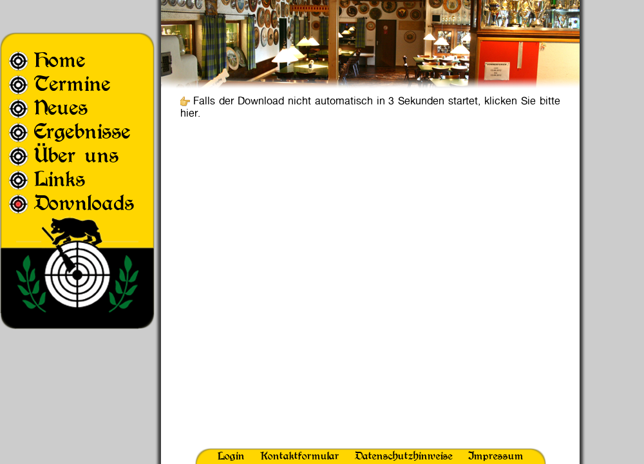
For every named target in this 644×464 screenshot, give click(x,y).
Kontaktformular (299, 456)
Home (60, 60)
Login (231, 456)
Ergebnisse (82, 131)
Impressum (496, 456)
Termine (72, 83)
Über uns (76, 155)
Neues (61, 107)
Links (60, 179)
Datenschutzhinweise (404, 456)
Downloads (84, 203)
